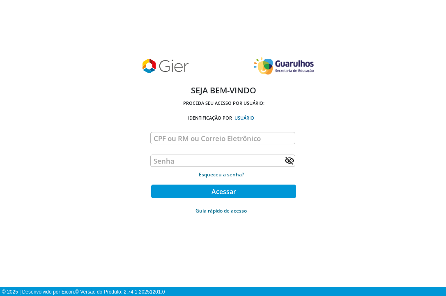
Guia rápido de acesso (221, 210)
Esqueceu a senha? (221, 174)
